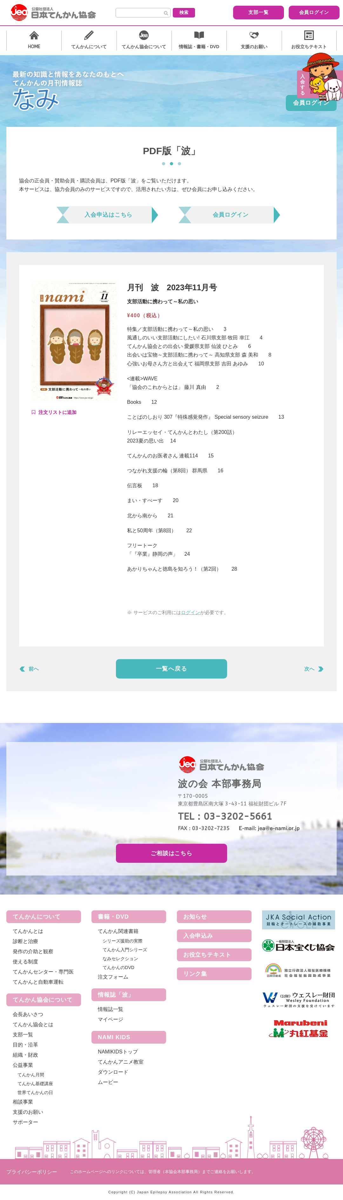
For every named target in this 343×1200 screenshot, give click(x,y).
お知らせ (195, 917)
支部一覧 (246, 12)
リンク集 (195, 974)
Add (54, 412)
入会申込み (198, 936)
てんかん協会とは (33, 1024)
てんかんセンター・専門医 (43, 971)
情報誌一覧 (110, 1009)
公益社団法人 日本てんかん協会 (58, 13)
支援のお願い (28, 1112)
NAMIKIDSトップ (118, 1051)
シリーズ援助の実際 (123, 940)
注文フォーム (113, 977)
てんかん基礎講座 (35, 1083)
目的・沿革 (25, 1044)
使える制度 (25, 961)
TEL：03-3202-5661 (225, 816)
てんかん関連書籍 (118, 931)
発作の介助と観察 (33, 951)
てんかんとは (28, 931)
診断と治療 (25, 941)
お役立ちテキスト (207, 955)
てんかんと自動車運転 (38, 982)
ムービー (108, 1082)
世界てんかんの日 (35, 1092)
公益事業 (23, 1065)
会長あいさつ (28, 1014)
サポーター (25, 1122)
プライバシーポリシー (31, 1172)
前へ (34, 669)
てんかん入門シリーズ (125, 949)
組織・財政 (25, 1055)
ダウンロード (113, 1072)
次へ (309, 669)
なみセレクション (120, 958)
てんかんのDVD (118, 967)
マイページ (110, 1019)
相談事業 (23, 1102)
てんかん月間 (30, 1074)
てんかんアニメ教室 (121, 1062)
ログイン (190, 612)
